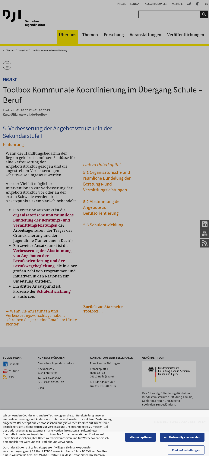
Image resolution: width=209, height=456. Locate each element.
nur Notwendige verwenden (184, 431)
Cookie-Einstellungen (188, 444)
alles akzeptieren (142, 431)
